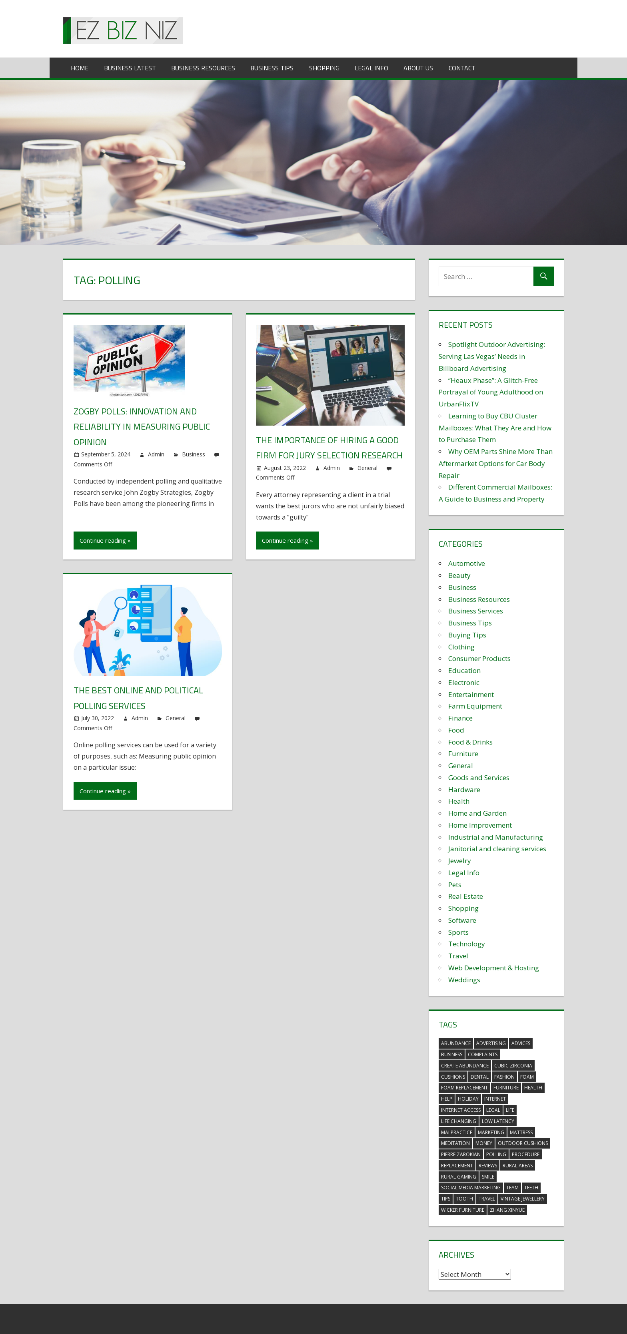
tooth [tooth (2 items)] (464, 1198)
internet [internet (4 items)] (495, 1098)
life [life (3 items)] (510, 1110)
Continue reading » (105, 540)
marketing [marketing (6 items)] (491, 1132)
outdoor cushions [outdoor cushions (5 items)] (523, 1143)
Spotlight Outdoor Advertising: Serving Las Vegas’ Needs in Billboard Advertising (492, 356)
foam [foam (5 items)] (527, 1076)
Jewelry (459, 860)
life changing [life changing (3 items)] (458, 1121)
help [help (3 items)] (446, 1098)
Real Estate (465, 896)
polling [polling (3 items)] (496, 1154)
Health (458, 801)
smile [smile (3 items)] (488, 1176)
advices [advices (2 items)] (520, 1043)
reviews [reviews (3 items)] (488, 1165)
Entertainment (471, 694)
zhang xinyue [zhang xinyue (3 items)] (507, 1210)
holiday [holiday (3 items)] (468, 1098)
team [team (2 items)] (512, 1187)
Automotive (466, 563)
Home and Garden (477, 813)
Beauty (459, 575)
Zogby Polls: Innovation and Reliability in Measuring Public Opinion (142, 426)
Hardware (464, 789)
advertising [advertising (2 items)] (491, 1043)
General (367, 468)
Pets (454, 884)
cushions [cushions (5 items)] (453, 1076)
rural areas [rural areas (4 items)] (518, 1165)
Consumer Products (479, 658)
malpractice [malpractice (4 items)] (456, 1132)
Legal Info (371, 68)
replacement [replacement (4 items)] (457, 1165)
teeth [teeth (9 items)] (531, 1187)
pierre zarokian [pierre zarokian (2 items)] (461, 1154)
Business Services (475, 610)
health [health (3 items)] (533, 1087)
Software (462, 920)
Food (456, 730)
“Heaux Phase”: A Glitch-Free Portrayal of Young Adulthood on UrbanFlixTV (491, 392)
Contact (462, 68)
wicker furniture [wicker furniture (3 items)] (462, 1210)
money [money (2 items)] (483, 1143)
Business (193, 454)
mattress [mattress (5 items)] (521, 1132)
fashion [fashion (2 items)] (504, 1076)
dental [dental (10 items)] (480, 1076)
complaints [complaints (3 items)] (482, 1054)
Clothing (461, 646)
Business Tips (272, 68)
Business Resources (203, 68)
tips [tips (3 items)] (445, 1198)
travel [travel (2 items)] (487, 1198)
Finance (460, 718)
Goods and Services (478, 777)
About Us (418, 68)
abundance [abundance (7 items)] (456, 1043)
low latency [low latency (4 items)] (498, 1121)
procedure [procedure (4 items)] (525, 1154)
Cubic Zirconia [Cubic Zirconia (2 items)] (513, 1065)
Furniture (463, 753)
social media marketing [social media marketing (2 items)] (471, 1187)
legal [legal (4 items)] (493, 1110)
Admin (156, 454)
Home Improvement (480, 825)
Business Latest (130, 68)
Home (79, 68)
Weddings (464, 979)
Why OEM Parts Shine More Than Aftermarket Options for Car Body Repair (496, 463)
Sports (458, 932)
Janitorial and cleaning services (497, 848)
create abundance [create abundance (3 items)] (465, 1065)
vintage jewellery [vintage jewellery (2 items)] (523, 1198)
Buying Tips (467, 634)
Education (464, 670)
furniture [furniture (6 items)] (506, 1087)
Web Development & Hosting (493, 967)
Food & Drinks (470, 742)
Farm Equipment (475, 706)
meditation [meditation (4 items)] (455, 1143)
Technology (466, 943)
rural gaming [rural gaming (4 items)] (458, 1176)
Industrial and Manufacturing (495, 837)
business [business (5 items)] (451, 1054)
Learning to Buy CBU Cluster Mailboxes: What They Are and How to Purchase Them (495, 427)
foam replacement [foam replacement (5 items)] (464, 1087)
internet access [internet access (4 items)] (461, 1110)
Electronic (463, 682)
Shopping (324, 68)
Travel (458, 955)
